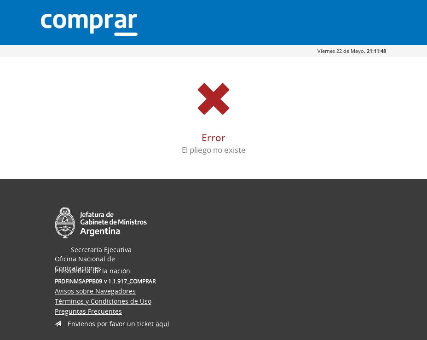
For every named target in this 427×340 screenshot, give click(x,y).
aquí (162, 316)
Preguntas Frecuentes (88, 304)
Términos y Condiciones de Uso (103, 293)
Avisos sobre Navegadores (95, 283)
